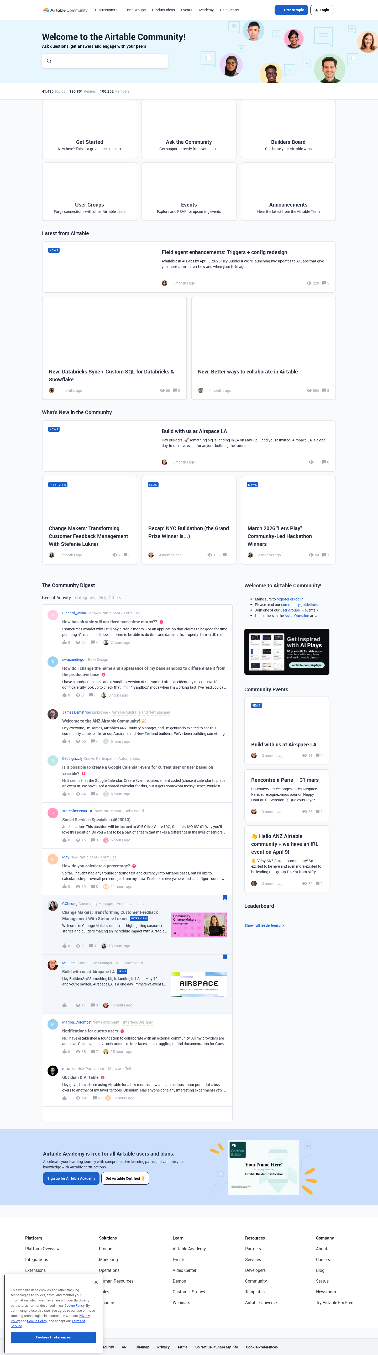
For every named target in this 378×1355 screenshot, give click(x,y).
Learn (178, 1238)
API (125, 1347)
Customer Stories (189, 1292)
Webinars (181, 1302)
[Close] (96, 1313)
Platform (33, 1238)
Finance (106, 1302)
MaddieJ (69, 962)
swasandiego (73, 659)
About (321, 1249)
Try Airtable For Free (334, 1302)
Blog (320, 1270)
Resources (255, 1238)
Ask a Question (297, 615)
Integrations (36, 1259)
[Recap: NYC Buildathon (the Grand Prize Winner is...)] (189, 520)
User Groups (135, 9)
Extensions (35, 1270)
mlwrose (69, 1068)
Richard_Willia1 (75, 612)
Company (325, 1238)
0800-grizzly (72, 758)
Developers (255, 1270)
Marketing (108, 1259)
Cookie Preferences (262, 1347)
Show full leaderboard (265, 925)
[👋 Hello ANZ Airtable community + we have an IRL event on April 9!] (286, 859)
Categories (85, 597)
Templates (255, 1292)
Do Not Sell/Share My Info (216, 1347)
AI (27, 1292)
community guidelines (299, 604)
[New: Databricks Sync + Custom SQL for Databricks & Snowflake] (114, 348)
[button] (291, 10)
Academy (206, 9)
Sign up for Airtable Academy (71, 1178)
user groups (290, 610)
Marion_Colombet (77, 1022)
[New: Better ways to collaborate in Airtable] (263, 348)
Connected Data (40, 1302)
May (65, 857)
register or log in (290, 599)
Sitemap (142, 1347)
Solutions (108, 1238)
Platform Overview (42, 1249)
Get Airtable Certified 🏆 (125, 1178)
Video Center (184, 1270)
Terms (182, 1347)
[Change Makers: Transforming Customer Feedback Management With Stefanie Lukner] (89, 520)
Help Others (110, 597)
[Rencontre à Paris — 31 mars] (286, 795)
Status (322, 1281)
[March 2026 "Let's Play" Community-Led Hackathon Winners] (288, 520)
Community (256, 1281)
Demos (179, 1281)
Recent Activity (56, 597)
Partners (253, 1249)
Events (186, 9)
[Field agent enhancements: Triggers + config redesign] (189, 267)
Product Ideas (163, 9)
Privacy (163, 1347)
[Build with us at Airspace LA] (189, 446)
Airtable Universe (261, 1302)
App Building (37, 1281)
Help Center (229, 9)
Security (107, 1347)
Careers (323, 1259)
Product (106, 1249)
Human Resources (116, 1281)
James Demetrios (76, 712)
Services (253, 1259)
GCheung (69, 903)
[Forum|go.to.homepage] (65, 10)
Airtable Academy (189, 1249)
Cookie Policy (75, 1336)
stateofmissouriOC (77, 810)
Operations (109, 1270)
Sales (104, 1292)
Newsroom (326, 1292)
